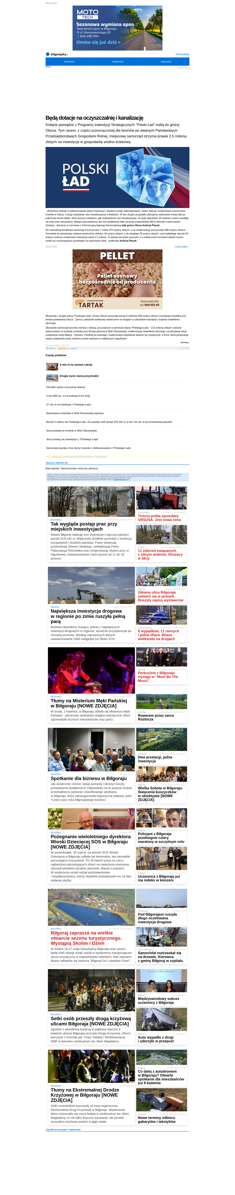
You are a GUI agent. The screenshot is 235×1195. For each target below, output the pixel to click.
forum (52, 348)
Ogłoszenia (166, 61)
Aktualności (69, 61)
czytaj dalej (182, 246)
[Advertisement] (117, 92)
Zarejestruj (123, 479)
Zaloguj (116, 479)
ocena (74, 348)
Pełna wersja (182, 54)
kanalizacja (101, 456)
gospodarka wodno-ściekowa (78, 456)
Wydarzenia (117, 61)
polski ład (57, 456)
